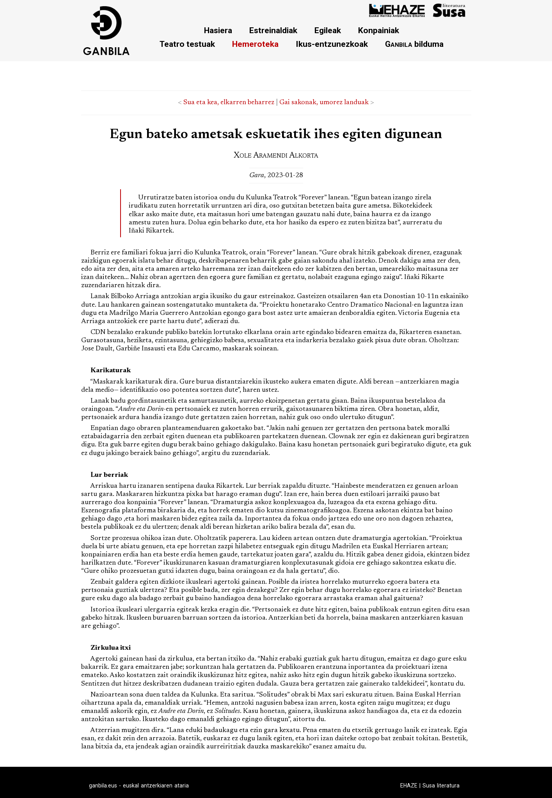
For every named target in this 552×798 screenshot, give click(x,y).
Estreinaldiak (273, 30)
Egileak (327, 30)
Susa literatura (441, 785)
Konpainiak (378, 30)
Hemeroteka (255, 44)
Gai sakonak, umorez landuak (324, 102)
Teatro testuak (187, 44)
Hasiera (218, 30)
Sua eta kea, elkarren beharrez (228, 102)
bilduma (414, 44)
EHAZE (408, 785)
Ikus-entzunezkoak (332, 44)
